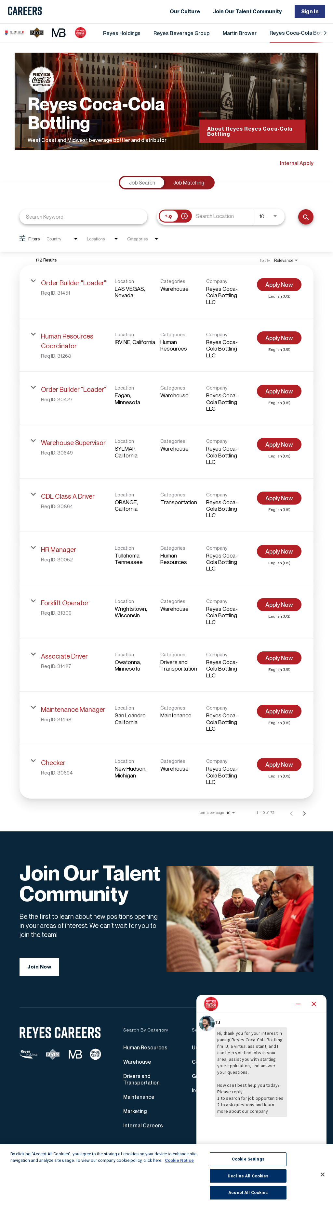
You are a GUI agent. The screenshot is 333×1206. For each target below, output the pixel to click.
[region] (166, 1175)
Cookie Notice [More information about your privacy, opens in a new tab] (179, 1160)
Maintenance (138, 1099)
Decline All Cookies (248, 1176)
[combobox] (83, 216)
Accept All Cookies (248, 1192)
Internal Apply (296, 163)
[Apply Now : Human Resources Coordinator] (279, 337)
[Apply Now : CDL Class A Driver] (279, 498)
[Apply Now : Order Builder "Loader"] (279, 284)
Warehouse (137, 1064)
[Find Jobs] (305, 217)
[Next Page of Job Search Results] (304, 812)
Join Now (39, 969)
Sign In (310, 11)
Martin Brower (240, 33)
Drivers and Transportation (141, 1081)
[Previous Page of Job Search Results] (291, 812)
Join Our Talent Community (247, 11)
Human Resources (145, 1049)
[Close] (322, 1174)
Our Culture (185, 11)
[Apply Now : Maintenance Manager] (279, 711)
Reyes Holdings (121, 33)
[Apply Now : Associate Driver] (279, 657)
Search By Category (145, 1032)
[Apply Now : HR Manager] (279, 551)
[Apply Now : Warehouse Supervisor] (279, 444)
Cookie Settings (248, 1159)
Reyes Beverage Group (181, 33)
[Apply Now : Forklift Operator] (279, 604)
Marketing (135, 1113)
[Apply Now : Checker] (279, 764)
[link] (166, 291)
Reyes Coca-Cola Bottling (301, 33)
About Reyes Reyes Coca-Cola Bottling (249, 131)
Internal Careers (143, 1127)
